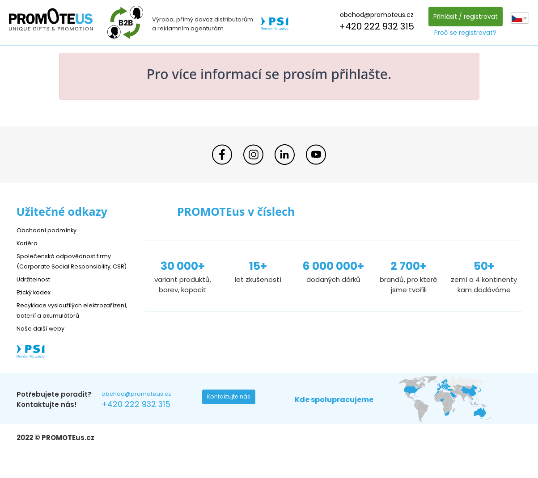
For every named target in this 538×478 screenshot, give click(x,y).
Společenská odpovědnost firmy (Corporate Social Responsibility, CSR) (71, 266)
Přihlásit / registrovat (463, 16)
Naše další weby (44, 348)
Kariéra (28, 242)
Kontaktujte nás (231, 419)
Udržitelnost (36, 289)
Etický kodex (36, 302)
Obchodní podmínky (50, 230)
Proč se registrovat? (463, 32)
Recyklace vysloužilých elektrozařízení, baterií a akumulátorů (57, 325)
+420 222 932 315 (374, 26)
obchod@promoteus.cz (374, 14)
